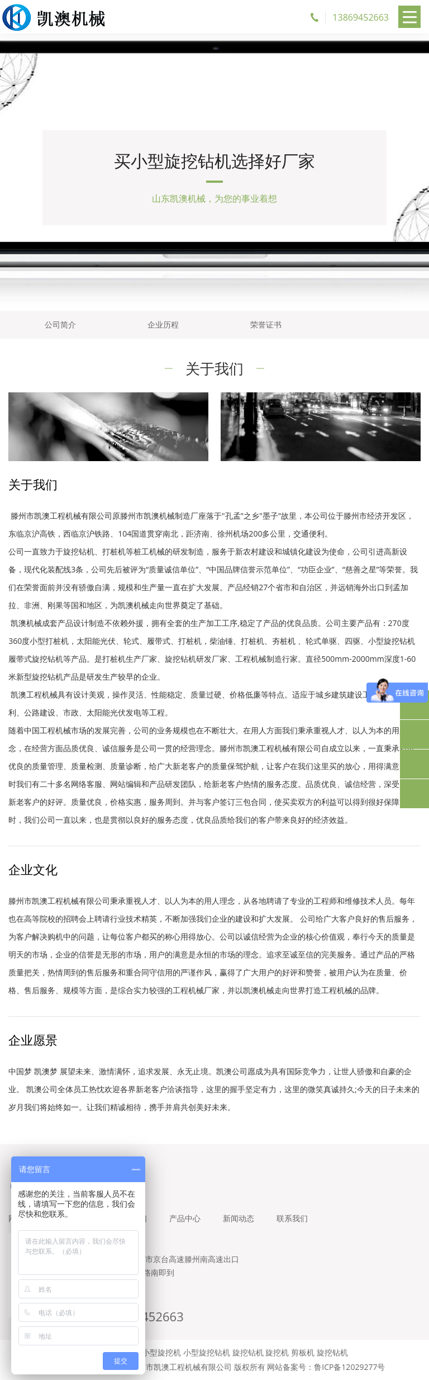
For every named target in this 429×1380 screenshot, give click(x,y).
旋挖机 (277, 1352)
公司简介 (60, 324)
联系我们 (292, 1218)
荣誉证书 (266, 324)
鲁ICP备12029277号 (349, 1367)
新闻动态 (238, 1218)
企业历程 (163, 324)
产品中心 (185, 1218)
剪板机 (302, 1352)
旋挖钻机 (248, 1352)
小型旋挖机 (161, 1352)
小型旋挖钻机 (206, 1352)
